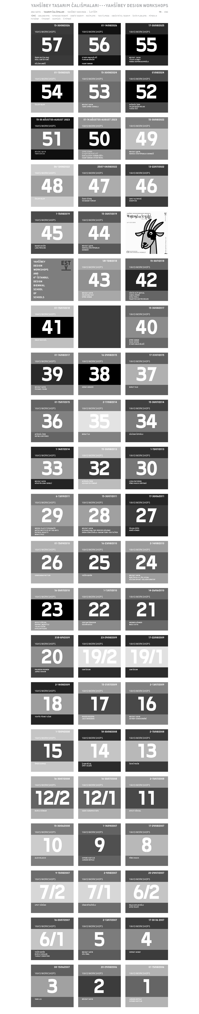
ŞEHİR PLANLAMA (139, 16)
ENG (166, 12)
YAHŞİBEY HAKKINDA (76, 12)
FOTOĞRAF (35, 19)
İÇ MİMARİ (67, 19)
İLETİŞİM (93, 12)
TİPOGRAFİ (45, 19)
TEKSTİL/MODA (103, 16)
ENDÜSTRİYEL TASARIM (121, 16)
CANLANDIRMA (43, 16)
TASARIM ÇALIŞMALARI (54, 12)
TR (160, 12)
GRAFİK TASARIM (77, 16)
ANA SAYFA (36, 12)
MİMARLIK (153, 16)
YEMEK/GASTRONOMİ (60, 16)
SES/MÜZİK (56, 19)
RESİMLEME (90, 16)
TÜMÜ (33, 16)
